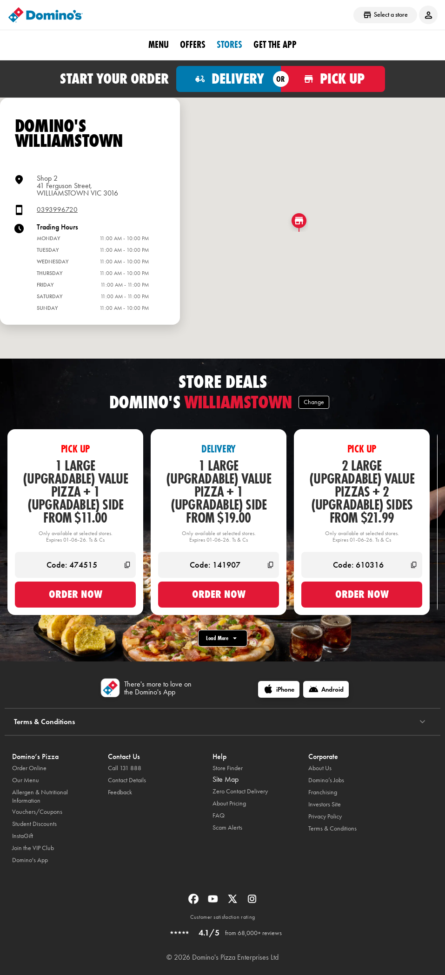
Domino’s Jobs (326, 780)
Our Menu (25, 780)
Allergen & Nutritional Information (40, 796)
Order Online (29, 768)
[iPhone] (278, 689)
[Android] (326, 689)
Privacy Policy (325, 816)
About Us (320, 768)
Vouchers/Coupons (37, 812)
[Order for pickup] (333, 79)
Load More (222, 638)
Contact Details (127, 780)
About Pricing (229, 803)
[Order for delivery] (228, 79)
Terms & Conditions (332, 828)
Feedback (120, 792)
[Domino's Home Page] (45, 15)
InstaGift (22, 836)
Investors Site (324, 804)
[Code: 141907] (218, 565)
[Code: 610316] (361, 565)
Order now (75, 594)
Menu (158, 45)
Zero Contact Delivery (240, 791)
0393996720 (57, 210)
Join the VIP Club (33, 848)
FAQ (219, 815)
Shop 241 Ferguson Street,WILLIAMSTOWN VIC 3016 (77, 185)
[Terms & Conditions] (422, 722)
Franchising (322, 792)
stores (229, 45)
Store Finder (228, 768)
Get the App (275, 45)
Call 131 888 (124, 768)
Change (314, 402)
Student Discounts (34, 824)
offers (193, 45)
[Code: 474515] (75, 565)
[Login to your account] (428, 15)
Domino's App (30, 860)
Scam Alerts (227, 827)
